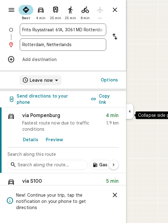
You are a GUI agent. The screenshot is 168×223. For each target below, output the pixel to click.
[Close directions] (114, 9)
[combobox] (63, 30)
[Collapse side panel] (129, 111)
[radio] (26, 12)
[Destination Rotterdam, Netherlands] (63, 44)
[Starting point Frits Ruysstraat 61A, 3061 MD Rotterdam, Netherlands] (63, 29)
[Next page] (114, 165)
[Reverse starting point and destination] (115, 37)
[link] (63, 140)
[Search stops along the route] (47, 164)
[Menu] (11, 9)
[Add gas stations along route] (100, 164)
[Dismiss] (115, 195)
